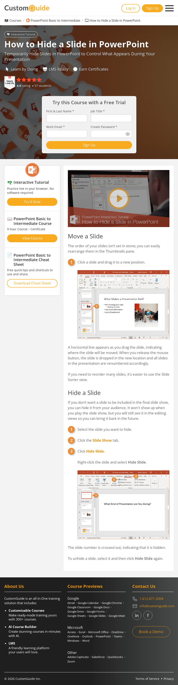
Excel (82, 632)
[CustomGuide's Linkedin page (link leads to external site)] (136, 615)
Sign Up (152, 8)
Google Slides (97, 616)
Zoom (71, 661)
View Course (32, 238)
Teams (118, 636)
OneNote (73, 636)
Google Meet (117, 616)
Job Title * (98, 111)
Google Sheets (76, 616)
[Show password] (128, 134)
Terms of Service (147, 679)
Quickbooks (115, 657)
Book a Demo (151, 631)
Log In (130, 8)
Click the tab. (98, 440)
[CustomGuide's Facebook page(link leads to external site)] (147, 615)
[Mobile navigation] (169, 8)
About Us (14, 586)
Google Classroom (79, 607)
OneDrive (117, 632)
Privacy (169, 679)
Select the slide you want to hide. (105, 429)
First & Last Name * (60, 111)
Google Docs (102, 607)
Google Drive (75, 611)
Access (71, 632)
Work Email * (55, 126)
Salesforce (98, 657)
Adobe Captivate (78, 657)
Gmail (71, 603)
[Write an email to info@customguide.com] (153, 606)
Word (85, 641)
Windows (73, 641)
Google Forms (96, 611)
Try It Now (32, 201)
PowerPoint (103, 636)
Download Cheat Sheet (32, 283)
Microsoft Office (98, 632)
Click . (123, 494)
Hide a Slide (84, 392)
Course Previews (85, 586)
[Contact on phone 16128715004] (153, 598)
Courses (15, 20)
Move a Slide (85, 236)
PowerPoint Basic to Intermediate (55, 20)
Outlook (87, 636)
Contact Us (143, 586)
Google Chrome (112, 603)
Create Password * (104, 126)
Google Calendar (88, 603)
